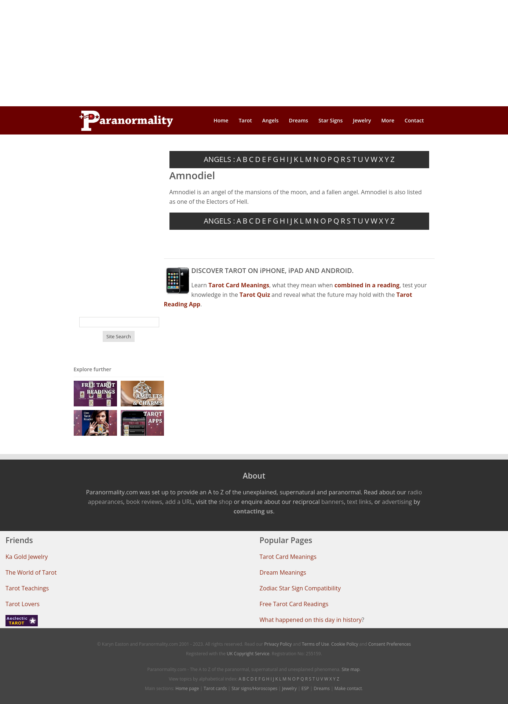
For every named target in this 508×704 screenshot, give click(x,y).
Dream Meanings (283, 572)
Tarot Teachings (27, 588)
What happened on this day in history (311, 620)
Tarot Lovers (23, 604)
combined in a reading (367, 285)
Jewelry (362, 120)
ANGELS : (219, 159)
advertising (397, 502)
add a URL (179, 502)
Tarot (245, 120)
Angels (270, 120)
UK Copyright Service (248, 653)
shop (225, 502)
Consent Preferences (389, 644)
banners (332, 502)
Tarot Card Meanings (288, 557)
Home (221, 120)
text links (359, 502)
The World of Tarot (31, 572)
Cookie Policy (344, 644)
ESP (305, 688)
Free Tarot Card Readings (294, 604)
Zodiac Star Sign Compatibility (300, 588)
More (387, 120)
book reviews (144, 502)
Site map (350, 669)
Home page (187, 688)
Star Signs (330, 120)
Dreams (298, 120)
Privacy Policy (278, 644)
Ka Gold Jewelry (27, 557)
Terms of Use (315, 644)
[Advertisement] (254, 53)
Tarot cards (215, 688)
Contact (414, 120)
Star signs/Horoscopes (254, 688)
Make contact (348, 688)
